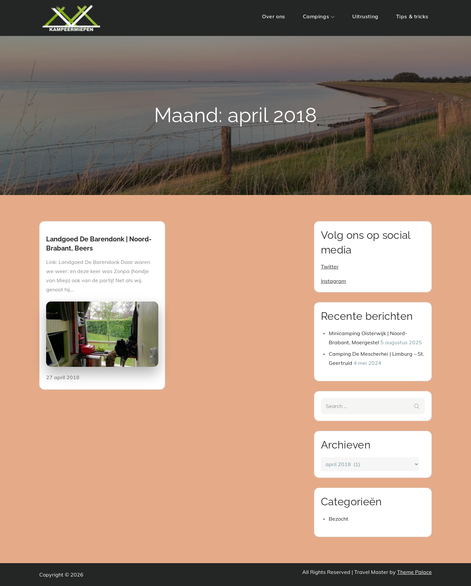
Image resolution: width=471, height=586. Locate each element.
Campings (319, 16)
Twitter (330, 266)
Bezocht (338, 518)
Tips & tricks (412, 16)
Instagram (333, 281)
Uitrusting (365, 16)
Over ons (273, 16)
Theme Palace (414, 572)
